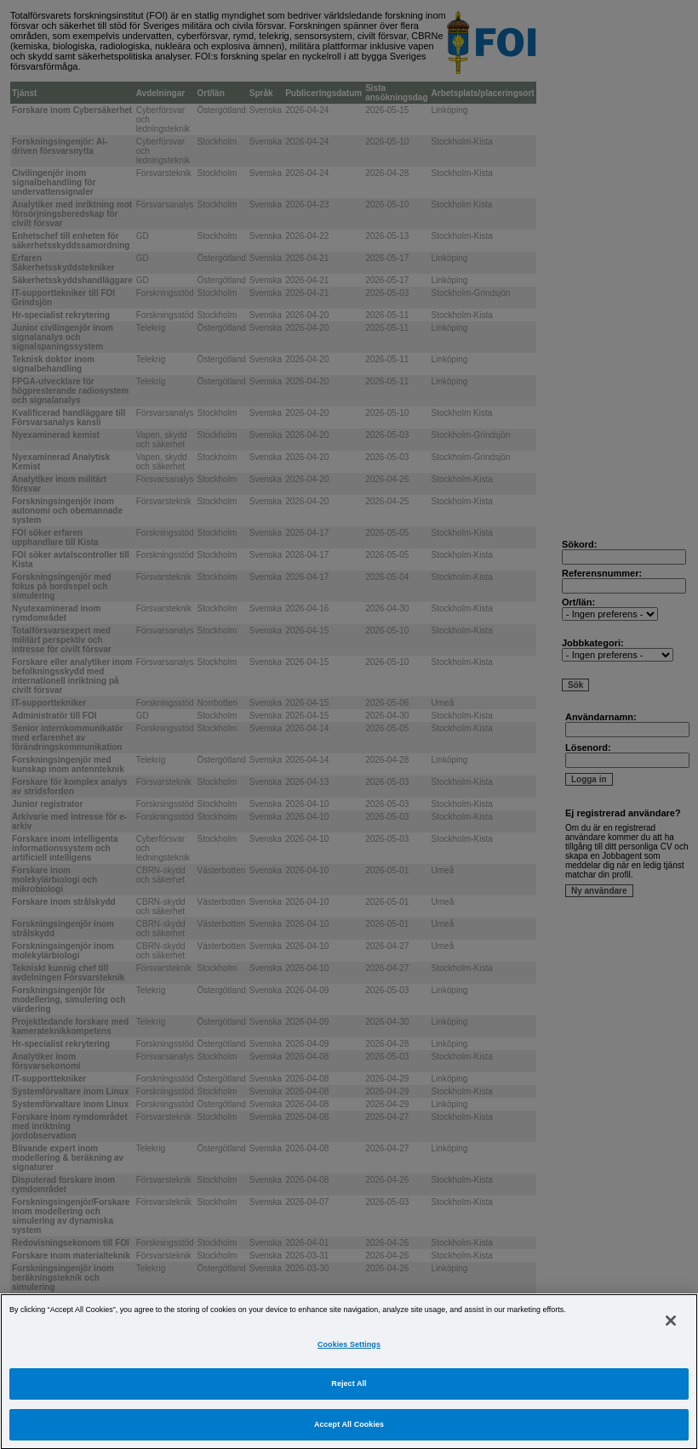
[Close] (670, 1332)
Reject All (348, 1396)
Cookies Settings (349, 1356)
